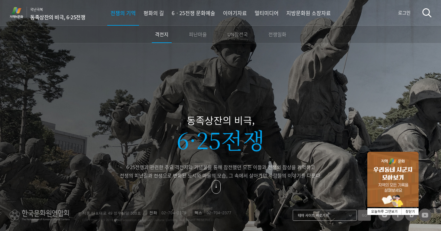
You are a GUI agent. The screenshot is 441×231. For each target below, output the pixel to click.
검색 (426, 12)
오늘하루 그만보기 (384, 212)
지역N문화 (20, 12)
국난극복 (57, 14)
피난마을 (198, 34)
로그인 (404, 12)
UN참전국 (237, 34)
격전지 (161, 34)
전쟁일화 (277, 34)
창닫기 (410, 212)
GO (364, 215)
